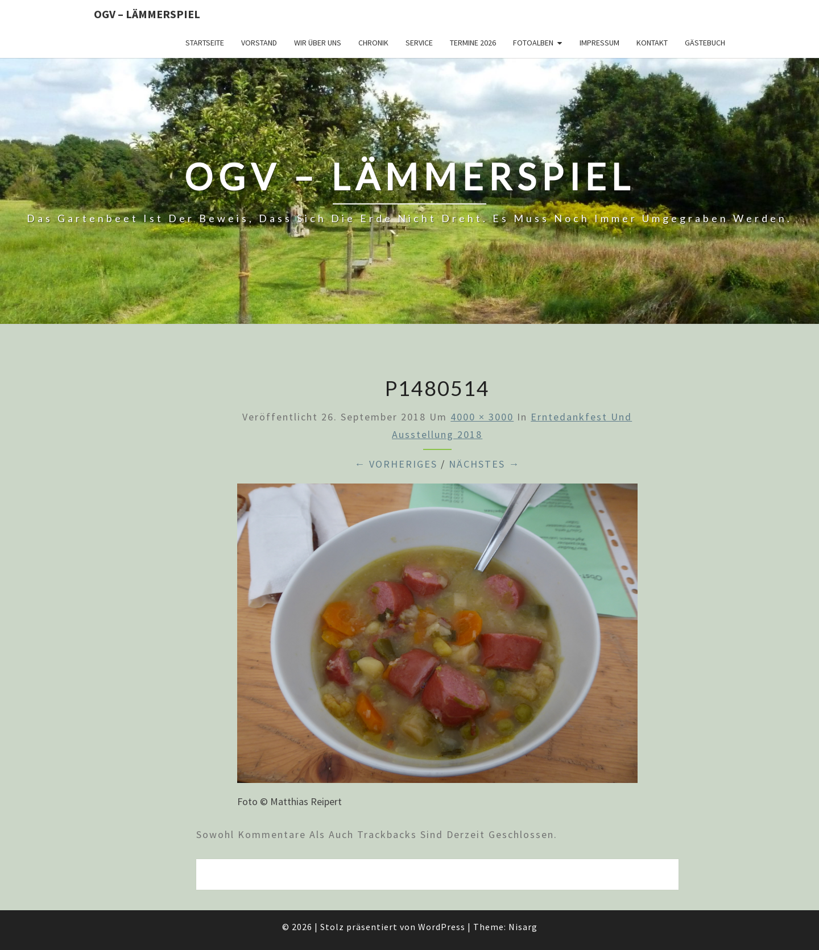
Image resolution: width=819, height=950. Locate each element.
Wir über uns (317, 43)
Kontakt (652, 43)
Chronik (373, 43)
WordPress (441, 926)
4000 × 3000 (482, 416)
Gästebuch (705, 43)
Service (419, 43)
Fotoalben (533, 43)
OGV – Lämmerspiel (147, 14)
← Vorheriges (395, 463)
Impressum (599, 43)
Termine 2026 (473, 43)
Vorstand (259, 43)
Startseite (204, 43)
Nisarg (522, 926)
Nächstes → (484, 463)
